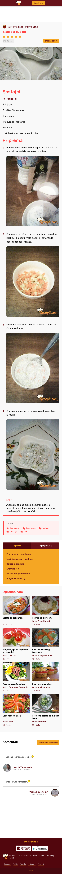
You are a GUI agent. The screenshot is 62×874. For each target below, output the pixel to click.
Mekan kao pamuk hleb (18, 573)
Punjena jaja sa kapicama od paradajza (16, 644)
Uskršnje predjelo (15, 564)
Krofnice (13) (12, 568)
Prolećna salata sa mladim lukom (46, 710)
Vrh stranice (30, 841)
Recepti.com (5, 856)
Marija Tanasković (23, 767)
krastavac (31, 528)
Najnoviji (17, 545)
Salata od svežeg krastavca (46, 644)
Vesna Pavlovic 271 (38, 792)
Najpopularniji (45, 545)
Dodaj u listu (51, 40)
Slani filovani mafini (46, 677)
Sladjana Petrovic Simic (26, 27)
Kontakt (12, 858)
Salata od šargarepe (16, 611)
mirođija (13, 531)
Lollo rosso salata (16, 710)
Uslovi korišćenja (38, 856)
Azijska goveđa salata (16, 677)
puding (45, 528)
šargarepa (14, 528)
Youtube (23, 864)
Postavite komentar (48, 742)
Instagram (32, 864)
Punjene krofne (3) (15, 578)
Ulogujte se (38, 3)
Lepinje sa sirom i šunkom (19, 559)
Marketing (50, 856)
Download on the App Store (23, 848)
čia (25, 531)
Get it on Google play (40, 848)
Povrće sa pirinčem (46, 611)
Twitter (16, 864)
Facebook (7, 864)
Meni (31, 871)
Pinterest (41, 864)
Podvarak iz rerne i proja (18, 554)
